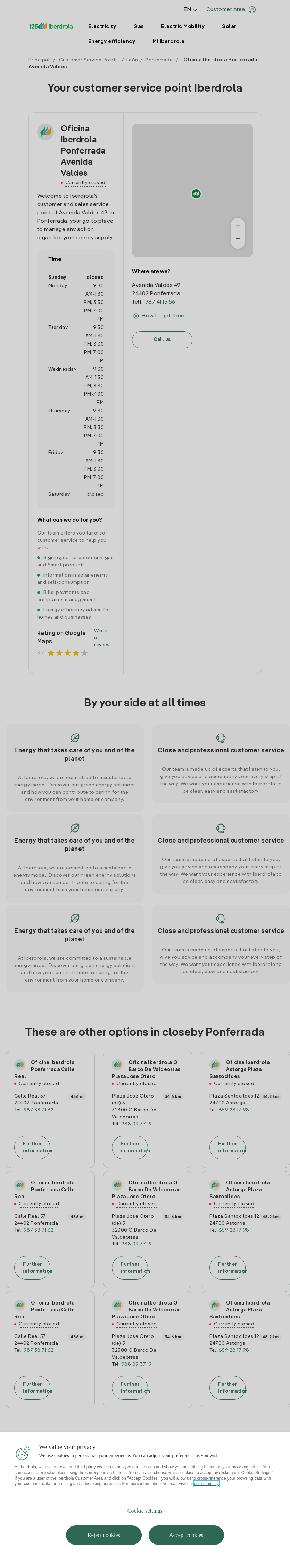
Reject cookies (104, 1535)
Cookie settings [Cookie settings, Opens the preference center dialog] (145, 1511)
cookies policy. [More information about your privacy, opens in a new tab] (206, 1483)
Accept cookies (186, 1535)
